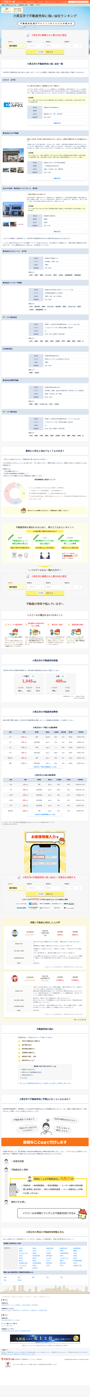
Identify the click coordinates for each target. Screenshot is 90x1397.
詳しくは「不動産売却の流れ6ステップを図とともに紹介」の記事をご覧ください (45, 1083)
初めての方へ (20, 2)
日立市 (75, 1263)
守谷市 (61, 1265)
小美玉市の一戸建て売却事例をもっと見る (47, 767)
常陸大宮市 (63, 1263)
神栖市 (34, 1253)
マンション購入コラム (7, 1325)
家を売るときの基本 (6, 1310)
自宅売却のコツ (26, 1310)
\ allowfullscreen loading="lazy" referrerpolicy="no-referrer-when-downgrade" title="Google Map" (14, 265)
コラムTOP (40, 2)
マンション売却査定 (15, 1305)
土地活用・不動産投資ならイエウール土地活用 (13, 1352)
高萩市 (21, 1258)
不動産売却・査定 (23, 5)
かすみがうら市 (23, 1253)
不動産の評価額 (43, 1310)
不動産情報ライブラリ (25, 822)
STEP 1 (10, 42)
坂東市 (61, 1260)
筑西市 (34, 1258)
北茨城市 (48, 1253)
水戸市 (48, 1265)
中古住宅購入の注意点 (25, 1330)
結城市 (21, 1268)
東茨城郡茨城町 (77, 1260)
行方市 (48, 1260)
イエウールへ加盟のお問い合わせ (38, 1345)
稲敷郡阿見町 (49, 1248)
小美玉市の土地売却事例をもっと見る (48, 814)
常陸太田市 (49, 1263)
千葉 (61, 1277)
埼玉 (47, 1277)
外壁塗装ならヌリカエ (7, 1354)
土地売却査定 (34, 1305)
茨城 (5, 1277)
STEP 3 (48, 42)
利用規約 (50, 1345)
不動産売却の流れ (30, 2)
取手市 (21, 1260)
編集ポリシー (25, 1345)
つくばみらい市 (64, 1258)
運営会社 (65, 1345)
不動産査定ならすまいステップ (59, 1352)
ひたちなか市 (22, 1265)
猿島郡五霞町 (36, 1255)
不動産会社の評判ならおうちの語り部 (77, 1352)
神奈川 (20, 1280)
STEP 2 (29, 42)
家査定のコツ (34, 1310)
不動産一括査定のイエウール (8, 5)
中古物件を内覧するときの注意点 (9, 1330)
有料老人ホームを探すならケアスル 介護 (24, 1354)
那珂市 (34, 1260)
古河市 (75, 1253)
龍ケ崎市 (35, 1268)
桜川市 (21, 1255)
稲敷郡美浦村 (77, 1248)
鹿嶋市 (75, 1250)
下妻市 (61, 1255)
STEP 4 (67, 42)
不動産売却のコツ (16, 1310)
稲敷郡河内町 (63, 1248)
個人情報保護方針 (57, 1345)
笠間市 (61, 1250)
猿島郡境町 (49, 1255)
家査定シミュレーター (51, 2)
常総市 (75, 1255)
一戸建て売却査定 (25, 1305)
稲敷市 (21, 1250)
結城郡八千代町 (77, 1265)
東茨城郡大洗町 (23, 1263)
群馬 (33, 1277)
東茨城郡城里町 (37, 1263)
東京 (5, 1280)
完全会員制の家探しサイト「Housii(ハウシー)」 (38, 1352)
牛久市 (34, 1250)
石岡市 (21, 1248)
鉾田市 (34, 1265)
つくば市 (48, 1258)
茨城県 (31, 5)
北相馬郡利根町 (64, 1253)
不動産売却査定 (5, 1305)
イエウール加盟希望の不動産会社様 (78, 2)
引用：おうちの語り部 (80, 1019)
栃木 (19, 1277)
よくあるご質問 (63, 2)
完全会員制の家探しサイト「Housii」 (10, 1320)
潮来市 (34, 1248)
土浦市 (75, 1258)
